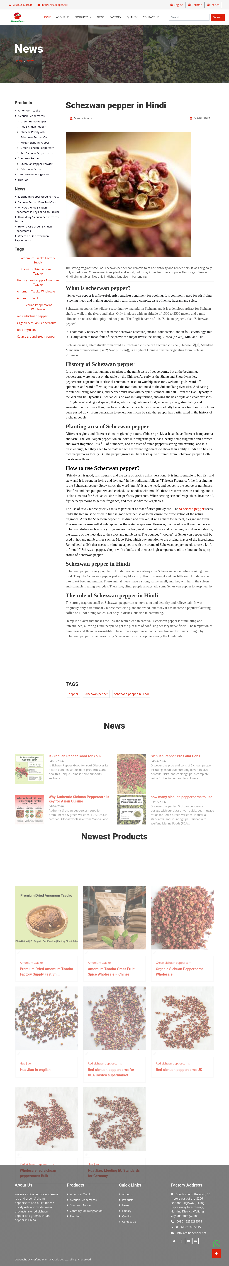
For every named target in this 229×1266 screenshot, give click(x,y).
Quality (132, 17)
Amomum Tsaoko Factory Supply (38, 260)
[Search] (189, 17)
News (100, 17)
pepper (73, 694)
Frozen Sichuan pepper (35, 142)
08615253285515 (23, 4)
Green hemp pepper (33, 121)
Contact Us (151, 17)
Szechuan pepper (29, 158)
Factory (115, 17)
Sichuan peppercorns (31, 116)
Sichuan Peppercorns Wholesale (38, 307)
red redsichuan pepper (32, 316)
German (195, 5)
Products (82, 17)
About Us (62, 17)
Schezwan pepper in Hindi (131, 694)
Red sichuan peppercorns (37, 153)
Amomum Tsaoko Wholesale (36, 291)
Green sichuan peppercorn (37, 147)
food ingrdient (26, 330)
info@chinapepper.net (54, 4)
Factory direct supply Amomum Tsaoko (38, 282)
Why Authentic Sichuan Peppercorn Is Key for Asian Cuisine (37, 210)
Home (47, 17)
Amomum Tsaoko (28, 298)
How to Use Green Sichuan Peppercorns (33, 229)
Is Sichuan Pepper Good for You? (38, 196)
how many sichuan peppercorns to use (37, 219)
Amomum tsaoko (29, 110)
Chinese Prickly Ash (33, 132)
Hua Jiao (23, 179)
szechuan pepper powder (36, 164)
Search (217, 17)
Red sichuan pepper (33, 126)
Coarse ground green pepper (36, 336)
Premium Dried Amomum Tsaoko (38, 271)
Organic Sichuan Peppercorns (36, 323)
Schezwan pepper (191, 509)
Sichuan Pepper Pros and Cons (37, 202)
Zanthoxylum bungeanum (34, 174)
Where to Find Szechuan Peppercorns (32, 238)
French (213, 5)
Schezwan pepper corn (35, 137)
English (176, 5)
